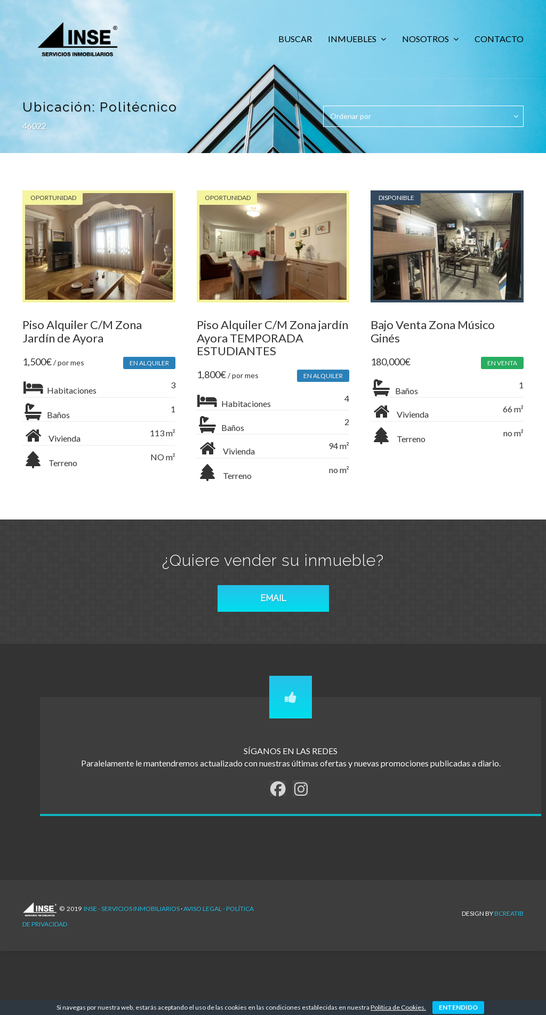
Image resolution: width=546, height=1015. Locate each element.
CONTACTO (499, 39)
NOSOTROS (426, 39)
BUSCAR (295, 39)
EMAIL (273, 609)
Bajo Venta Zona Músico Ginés (436, 336)
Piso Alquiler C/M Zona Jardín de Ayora (82, 336)
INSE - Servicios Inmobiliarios (132, 919)
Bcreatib (509, 919)
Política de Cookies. (398, 1007)
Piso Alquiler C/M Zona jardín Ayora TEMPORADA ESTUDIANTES (267, 343)
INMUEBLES (353, 39)
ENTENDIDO (458, 1007)
